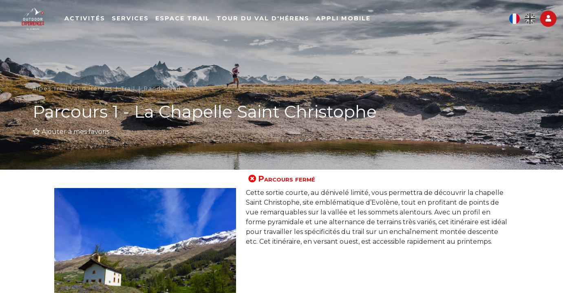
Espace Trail (217, 23)
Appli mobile (378, 23)
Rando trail (162, 88)
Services (165, 23)
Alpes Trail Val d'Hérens (73, 88)
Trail (128, 88)
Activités (119, 23)
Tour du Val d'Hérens (298, 23)
